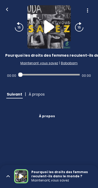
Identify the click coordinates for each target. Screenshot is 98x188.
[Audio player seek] (49, 74)
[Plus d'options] (87, 10)
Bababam (69, 63)
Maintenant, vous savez (39, 63)
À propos (47, 116)
